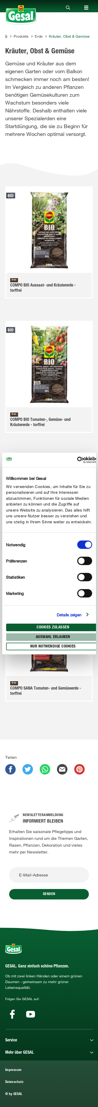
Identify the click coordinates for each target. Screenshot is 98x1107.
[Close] (67, 7)
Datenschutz (14, 1082)
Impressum (13, 1070)
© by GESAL (13, 1094)
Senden (49, 894)
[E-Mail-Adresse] (49, 875)
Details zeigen (69, 614)
